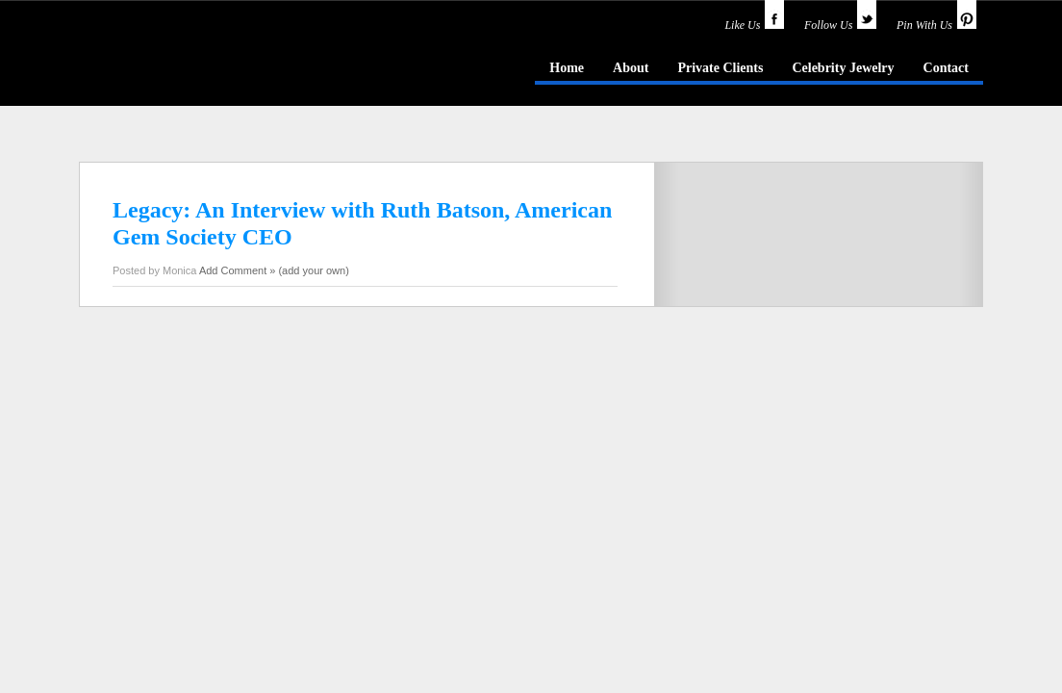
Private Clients (720, 68)
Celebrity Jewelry (843, 68)
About (630, 68)
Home (566, 68)
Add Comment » (237, 270)
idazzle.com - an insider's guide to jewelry (217, 66)
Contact (946, 68)
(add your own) (313, 270)
